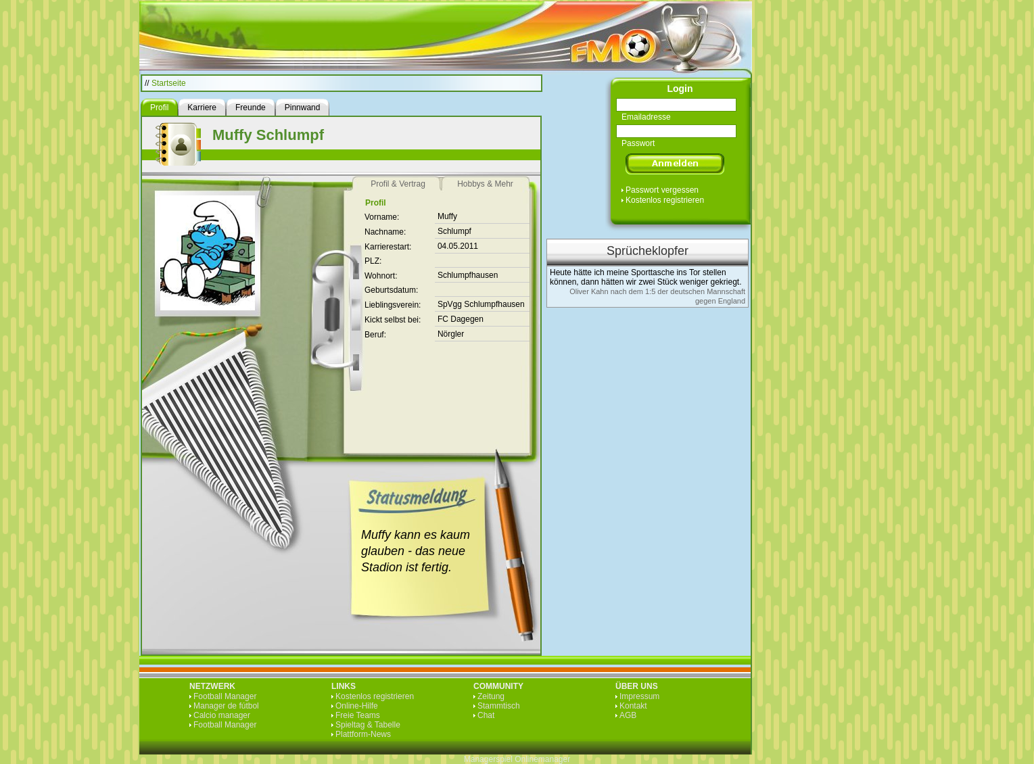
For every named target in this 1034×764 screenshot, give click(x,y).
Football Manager (224, 696)
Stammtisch (498, 706)
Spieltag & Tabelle (367, 725)
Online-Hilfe (356, 706)
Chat (485, 715)
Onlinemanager (542, 759)
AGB (627, 715)
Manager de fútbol (226, 706)
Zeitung (490, 696)
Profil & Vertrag (398, 184)
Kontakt (633, 706)
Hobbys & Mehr (485, 184)
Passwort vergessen (662, 190)
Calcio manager (221, 715)
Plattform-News (363, 734)
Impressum (639, 696)
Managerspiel (488, 759)
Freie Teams (357, 715)
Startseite (168, 83)
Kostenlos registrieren (665, 200)
